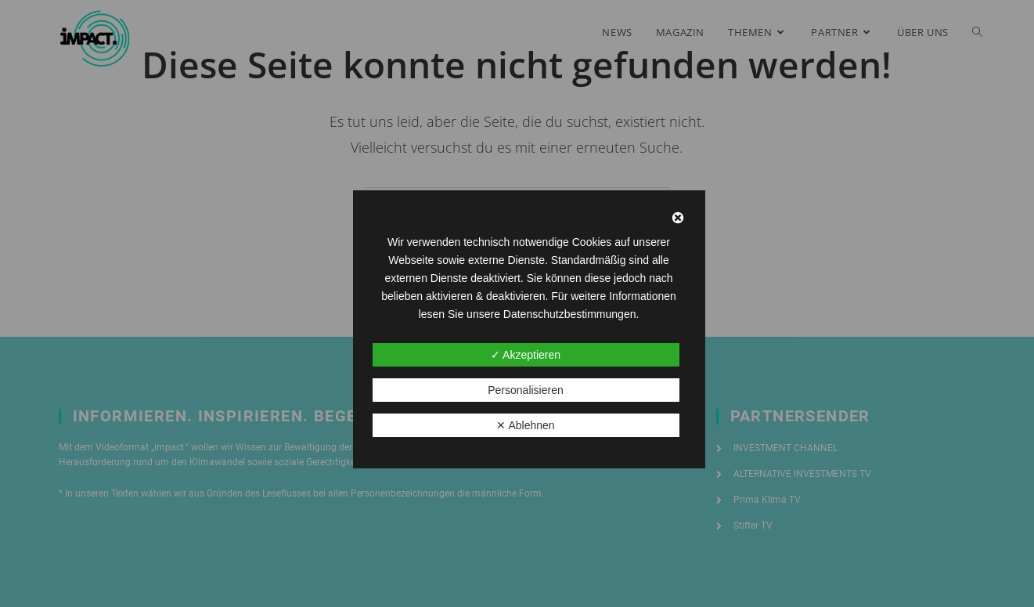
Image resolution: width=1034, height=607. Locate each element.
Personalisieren (526, 390)
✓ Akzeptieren (525, 355)
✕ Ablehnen (525, 425)
